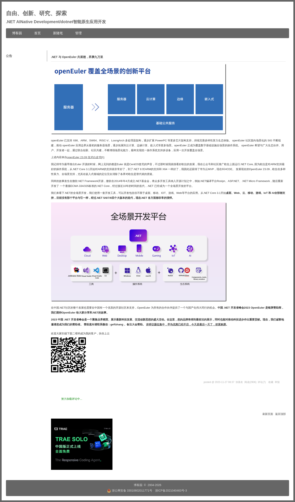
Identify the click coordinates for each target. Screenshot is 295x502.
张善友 (239, 382)
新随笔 (58, 33)
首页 (37, 33)
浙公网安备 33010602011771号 (129, 490)
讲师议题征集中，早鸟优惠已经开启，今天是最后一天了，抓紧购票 (186, 324)
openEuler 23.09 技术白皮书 (84, 157)
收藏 (270, 382)
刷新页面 (267, 414)
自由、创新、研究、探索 (36, 13)
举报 (277, 382)
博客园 (17, 33)
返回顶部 (280, 414)
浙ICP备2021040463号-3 (171, 490)
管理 (78, 33)
